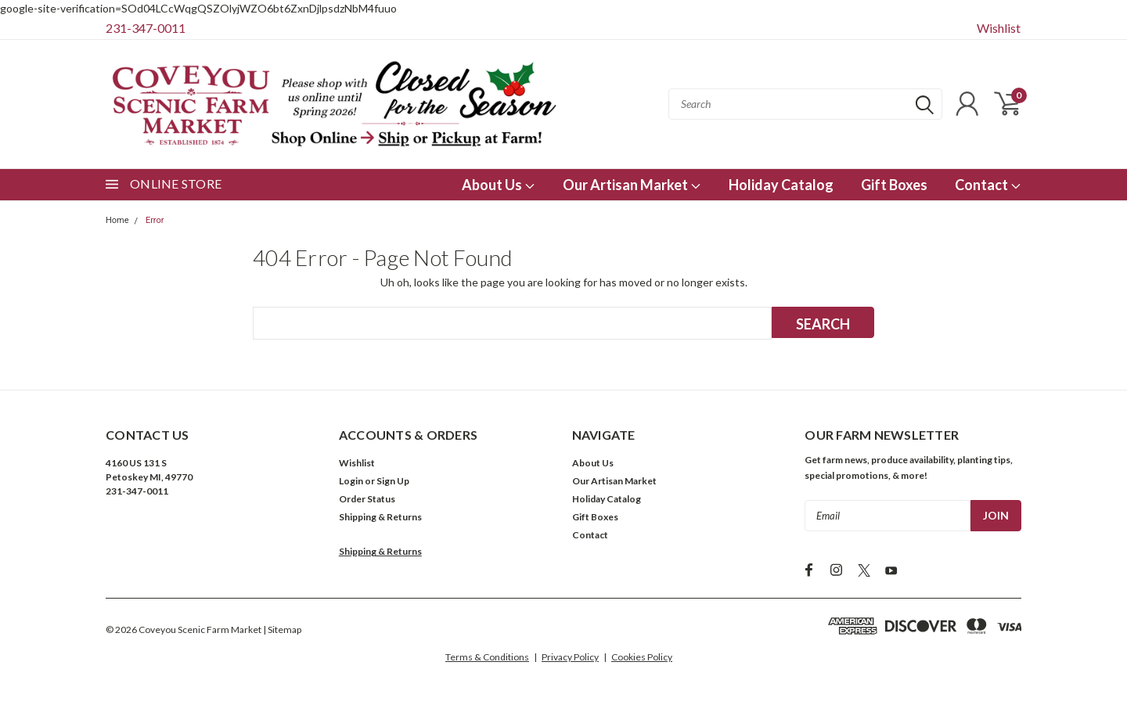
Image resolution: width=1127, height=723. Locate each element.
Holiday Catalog (781, 184)
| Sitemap (282, 629)
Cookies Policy (641, 657)
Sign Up (392, 481)
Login (351, 481)
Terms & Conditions (487, 657)
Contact (988, 184)
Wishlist (999, 27)
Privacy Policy (570, 657)
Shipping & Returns (380, 517)
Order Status (367, 499)
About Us (498, 184)
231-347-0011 (145, 27)
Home (117, 220)
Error (155, 220)
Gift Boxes (894, 184)
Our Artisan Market (632, 184)
